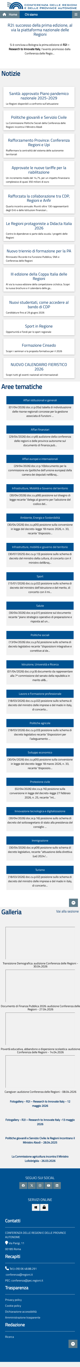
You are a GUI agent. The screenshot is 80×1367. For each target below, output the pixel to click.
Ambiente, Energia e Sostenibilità (40, 517)
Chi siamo (31, 14)
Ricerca (9, 1337)
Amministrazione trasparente (22, 1317)
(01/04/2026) (40, 411)
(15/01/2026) (40, 587)
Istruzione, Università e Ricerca (40, 664)
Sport (40, 576)
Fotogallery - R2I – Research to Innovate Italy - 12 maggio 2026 (40, 1103)
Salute (40, 605)
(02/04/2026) (40, 793)
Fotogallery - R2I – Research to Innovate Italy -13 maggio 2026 (40, 1122)
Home (10, 14)
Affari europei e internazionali (40, 459)
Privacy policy (13, 1300)
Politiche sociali (40, 635)
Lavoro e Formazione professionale (40, 694)
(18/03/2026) (40, 705)
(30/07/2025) (40, 558)
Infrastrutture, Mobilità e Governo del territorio (40, 488)
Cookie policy (13, 1306)
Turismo (40, 870)
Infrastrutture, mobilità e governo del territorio (40, 547)
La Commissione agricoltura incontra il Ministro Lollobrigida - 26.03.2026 (40, 1158)
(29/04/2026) (40, 440)
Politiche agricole (40, 723)
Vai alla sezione (67, 911)
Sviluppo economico (40, 752)
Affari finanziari (40, 429)
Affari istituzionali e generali (40, 400)
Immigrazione (40, 840)
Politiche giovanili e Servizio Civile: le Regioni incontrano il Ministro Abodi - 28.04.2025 (40, 1140)
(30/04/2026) (40, 499)
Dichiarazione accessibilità (21, 1311)
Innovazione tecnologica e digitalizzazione (40, 811)
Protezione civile (40, 782)
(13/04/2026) (40, 646)
